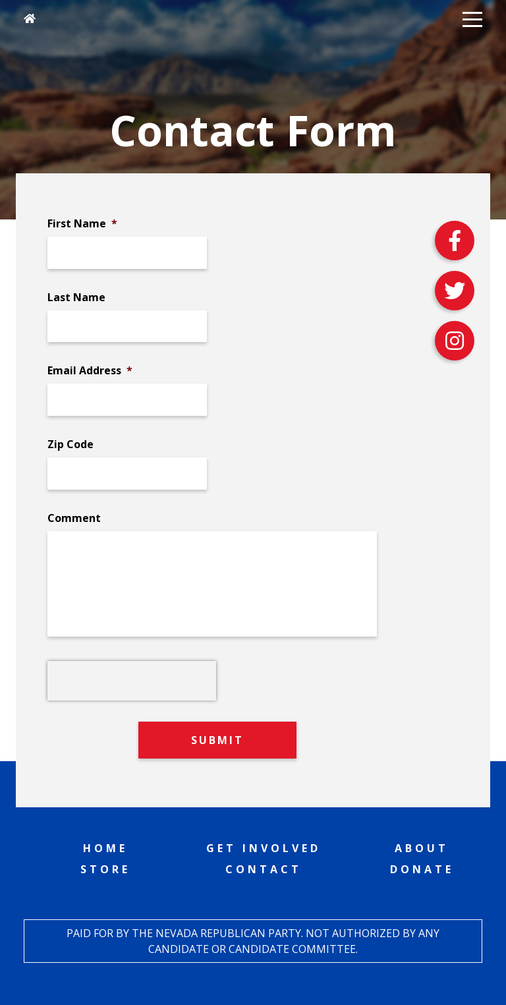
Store (105, 869)
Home (105, 848)
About (422, 848)
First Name (82, 224)
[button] (472, 18)
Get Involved (263, 848)
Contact (263, 869)
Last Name (76, 297)
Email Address (89, 371)
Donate (422, 869)
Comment (74, 518)
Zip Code (70, 444)
